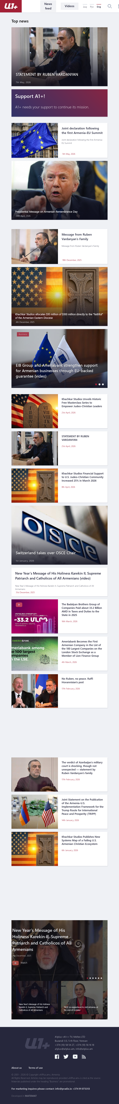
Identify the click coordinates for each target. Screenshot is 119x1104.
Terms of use (36, 1068)
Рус (92, 6)
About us (16, 1068)
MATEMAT (31, 1096)
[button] (95, 384)
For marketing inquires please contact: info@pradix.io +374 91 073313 (50, 1089)
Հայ (85, 6)
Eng (99, 6)
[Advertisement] (59, 732)
